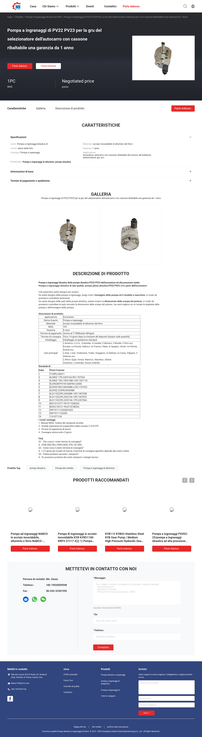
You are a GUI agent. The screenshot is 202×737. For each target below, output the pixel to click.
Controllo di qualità (71, 686)
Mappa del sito (80, 727)
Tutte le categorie (108, 696)
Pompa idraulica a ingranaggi (113, 675)
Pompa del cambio (64, 468)
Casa (9, 17)
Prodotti (19, 17)
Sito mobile (96, 727)
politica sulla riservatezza (117, 727)
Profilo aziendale (70, 674)
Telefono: (99, 630)
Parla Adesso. (20, 65)
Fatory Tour (68, 680)
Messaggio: (100, 578)
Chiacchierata (48, 65)
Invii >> (146, 713)
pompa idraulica (37, 468)
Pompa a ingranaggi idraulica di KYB (43, 17)
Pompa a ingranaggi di (110, 690)
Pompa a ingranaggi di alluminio (99, 468)
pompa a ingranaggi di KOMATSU (110, 682)
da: (96, 614)
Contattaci (103, 647)
